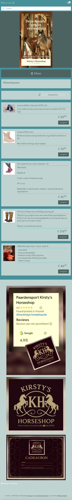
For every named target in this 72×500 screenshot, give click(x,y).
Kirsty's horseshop (9, 483)
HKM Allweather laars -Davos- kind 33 (32, 246)
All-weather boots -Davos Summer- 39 (33, 164)
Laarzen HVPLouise (25, 132)
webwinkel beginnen (42, 496)
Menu (36, 73)
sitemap (30, 496)
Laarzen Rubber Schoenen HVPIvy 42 (32, 105)
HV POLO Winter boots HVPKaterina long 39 (35, 212)
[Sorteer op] (52, 95)
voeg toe (63, 122)
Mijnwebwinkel (62, 496)
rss (34, 496)
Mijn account (8, 2)
